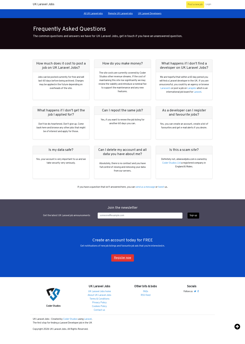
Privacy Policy (99, 302)
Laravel (197, 92)
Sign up (193, 215)
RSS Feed (145, 295)
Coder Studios (70, 319)
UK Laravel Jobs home (99, 291)
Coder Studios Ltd (171, 163)
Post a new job (195, 4)
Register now (122, 258)
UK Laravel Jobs (43, 4)
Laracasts (165, 88)
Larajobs (191, 88)
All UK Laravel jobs (93, 13)
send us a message (145, 187)
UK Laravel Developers (149, 13)
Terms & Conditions (99, 299)
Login (208, 4)
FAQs (145, 291)
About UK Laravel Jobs (99, 295)
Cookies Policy (99, 306)
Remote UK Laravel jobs (120, 13)
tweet (161, 187)
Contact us (99, 310)
